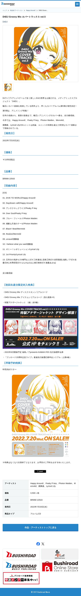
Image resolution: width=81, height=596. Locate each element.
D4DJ (5, 22)
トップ (5, 10)
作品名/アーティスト (16, 10)
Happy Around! (30, 10)
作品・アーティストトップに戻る (40, 527)
